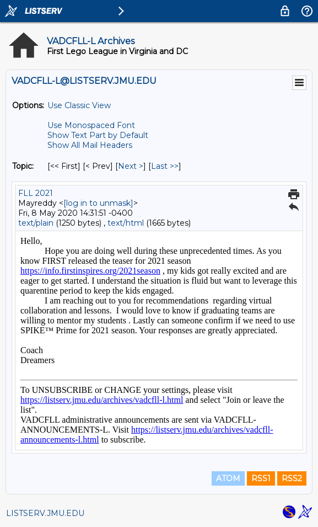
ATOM (228, 478)
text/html (125, 223)
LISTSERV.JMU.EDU (45, 513)
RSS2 (292, 478)
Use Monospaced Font (91, 125)
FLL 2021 (35, 193)
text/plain (35, 223)
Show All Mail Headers (89, 145)
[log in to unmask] (98, 203)
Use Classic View (79, 105)
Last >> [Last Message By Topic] (165, 166)
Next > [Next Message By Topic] (130, 166)
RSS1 (261, 478)
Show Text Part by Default (97, 135)
